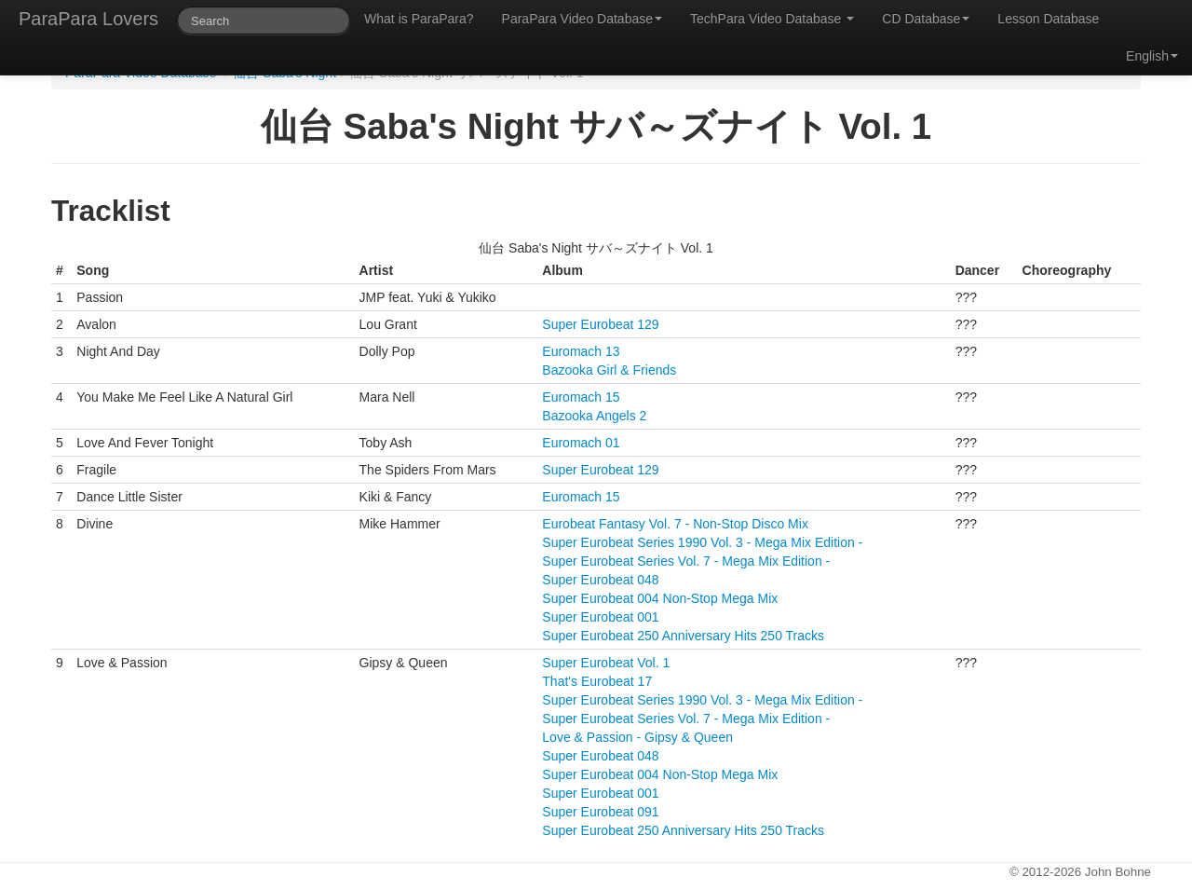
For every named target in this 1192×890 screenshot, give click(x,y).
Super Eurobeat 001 (600, 616)
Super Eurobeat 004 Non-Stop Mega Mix (660, 598)
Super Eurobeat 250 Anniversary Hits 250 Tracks (683, 635)
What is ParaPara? (419, 18)
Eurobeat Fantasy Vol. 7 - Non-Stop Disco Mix (675, 523)
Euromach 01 (580, 442)
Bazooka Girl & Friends (609, 370)
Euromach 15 (580, 397)
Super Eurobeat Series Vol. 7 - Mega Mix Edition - (686, 561)
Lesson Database (1048, 18)
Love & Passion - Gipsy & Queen (637, 737)
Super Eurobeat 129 (600, 324)
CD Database (925, 18)
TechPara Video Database (772, 18)
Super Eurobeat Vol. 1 (606, 662)
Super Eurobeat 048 (600, 579)
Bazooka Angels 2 (594, 415)
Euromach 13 (580, 351)
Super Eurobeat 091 (600, 811)
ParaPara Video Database (582, 18)
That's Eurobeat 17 (597, 681)
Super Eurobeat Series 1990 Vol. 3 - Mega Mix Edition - (702, 542)
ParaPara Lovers (88, 18)
